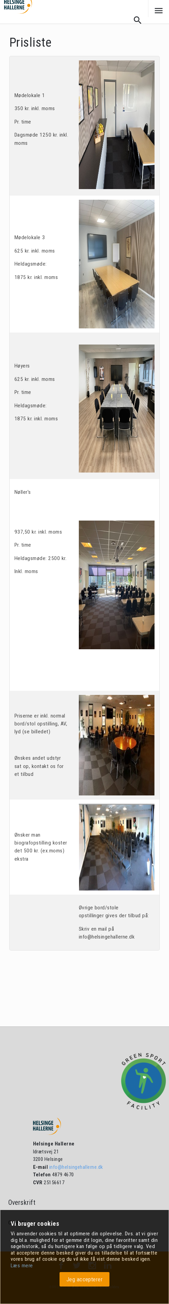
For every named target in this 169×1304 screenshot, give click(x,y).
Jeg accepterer (84, 1279)
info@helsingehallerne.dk (75, 1167)
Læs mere (22, 1265)
